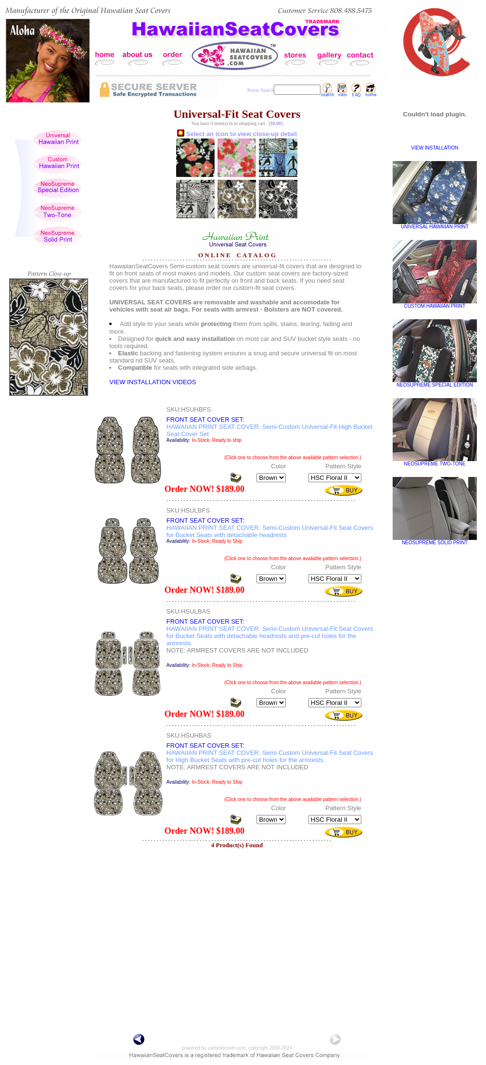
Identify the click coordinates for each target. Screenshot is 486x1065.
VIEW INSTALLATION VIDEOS (152, 382)
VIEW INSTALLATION (435, 147)
